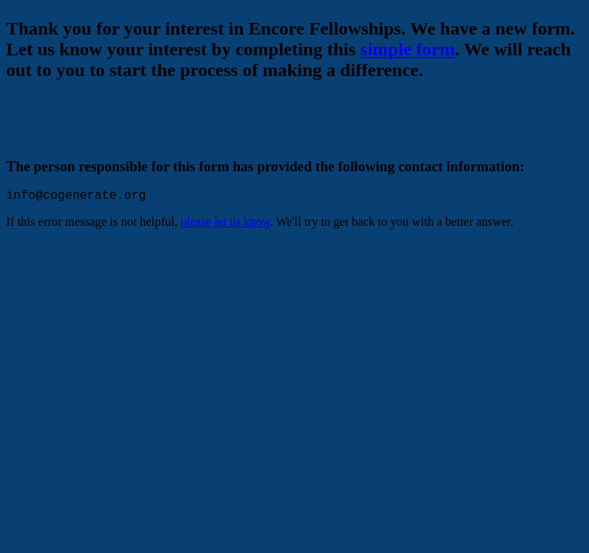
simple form (407, 49)
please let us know (226, 224)
